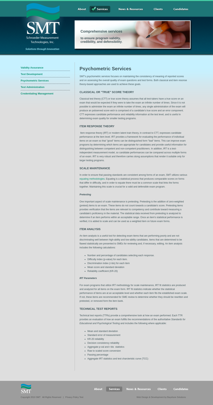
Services (100, 9)
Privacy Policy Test (74, 397)
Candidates (178, 9)
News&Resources (128, 9)
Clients (155, 9)
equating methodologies (92, 178)
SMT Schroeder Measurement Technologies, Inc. (41, 23)
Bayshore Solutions (176, 397)
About (79, 9)
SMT (26, 388)
